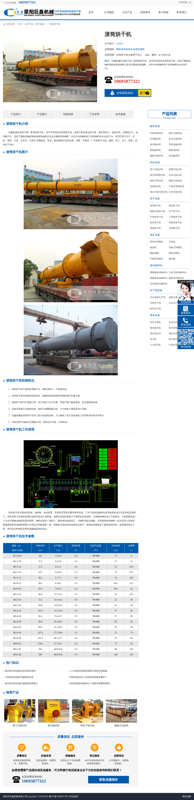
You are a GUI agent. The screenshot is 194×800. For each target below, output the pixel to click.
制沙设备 (155, 162)
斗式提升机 (155, 345)
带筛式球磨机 (156, 242)
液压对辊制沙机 (157, 175)
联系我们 (182, 12)
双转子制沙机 (87, 725)
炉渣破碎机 (155, 139)
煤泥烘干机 (174, 205)
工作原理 (94, 114)
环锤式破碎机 (156, 133)
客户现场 (163, 12)
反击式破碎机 (175, 139)
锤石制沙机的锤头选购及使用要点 (21, 683)
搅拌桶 (172, 259)
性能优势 (68, 114)
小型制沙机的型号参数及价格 (19, 677)
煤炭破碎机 (174, 150)
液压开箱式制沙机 (158, 192)
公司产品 (127, 12)
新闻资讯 (145, 12)
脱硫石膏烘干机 (157, 211)
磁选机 (153, 247)
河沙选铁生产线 (157, 297)
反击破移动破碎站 (158, 284)
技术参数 (121, 114)
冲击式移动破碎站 (177, 272)
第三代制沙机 (20, 725)
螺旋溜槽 (154, 253)
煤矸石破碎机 (175, 133)
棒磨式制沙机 (175, 169)
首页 (90, 12)
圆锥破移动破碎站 (158, 272)
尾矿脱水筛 (155, 333)
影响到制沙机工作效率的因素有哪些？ (88, 677)
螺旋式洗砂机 (121, 725)
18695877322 (127, 81)
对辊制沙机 (155, 186)
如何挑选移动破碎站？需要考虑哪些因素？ (91, 683)
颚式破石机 (155, 328)
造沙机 (153, 339)
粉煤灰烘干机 (175, 222)
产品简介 (16, 114)
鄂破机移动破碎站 (158, 278)
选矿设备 (155, 234)
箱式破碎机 (54, 725)
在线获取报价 (125, 93)
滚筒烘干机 (155, 205)
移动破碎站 (156, 265)
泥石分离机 (155, 322)
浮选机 (172, 242)
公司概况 (109, 12)
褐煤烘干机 (155, 228)
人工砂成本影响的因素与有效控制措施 (88, 671)
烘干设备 (39, 24)
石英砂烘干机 (156, 217)
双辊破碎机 (174, 156)
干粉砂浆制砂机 (176, 186)
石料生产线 (155, 303)
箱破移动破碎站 (176, 278)
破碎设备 (155, 126)
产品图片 (42, 114)
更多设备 (155, 315)
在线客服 (183, 2)
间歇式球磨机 (175, 247)
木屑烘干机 (174, 228)
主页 (20, 24)
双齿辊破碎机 (175, 144)
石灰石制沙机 (175, 175)
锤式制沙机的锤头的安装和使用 (20, 671)
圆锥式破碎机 (156, 156)
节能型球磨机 (156, 259)
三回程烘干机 (175, 217)
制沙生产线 (155, 308)
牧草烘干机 (155, 222)
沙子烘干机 (174, 211)
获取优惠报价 (108, 779)
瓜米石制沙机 (175, 192)
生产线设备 (156, 290)
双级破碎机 (155, 150)
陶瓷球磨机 (174, 253)
